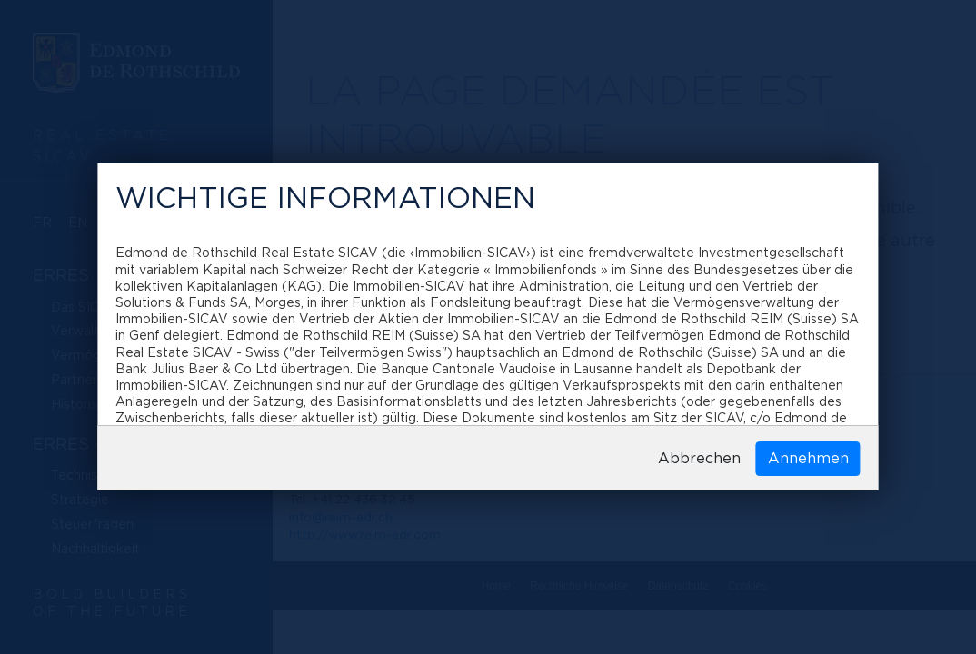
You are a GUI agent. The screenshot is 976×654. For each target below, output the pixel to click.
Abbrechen (699, 458)
